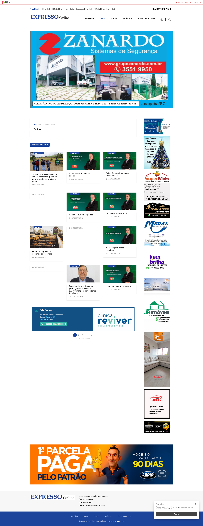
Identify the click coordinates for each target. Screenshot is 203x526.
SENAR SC (39, 153)
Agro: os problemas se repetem (116, 249)
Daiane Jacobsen (77, 9)
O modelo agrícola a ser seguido (80, 174)
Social (114, 18)
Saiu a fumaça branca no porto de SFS (117, 174)
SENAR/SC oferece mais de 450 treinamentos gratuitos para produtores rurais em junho (44, 178)
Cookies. (160, 504)
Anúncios (127, 18)
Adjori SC (179, 2)
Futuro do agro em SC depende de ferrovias (42, 252)
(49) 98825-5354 (86, 499)
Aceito (176, 514)
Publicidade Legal (146, 18)
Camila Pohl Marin (51, 9)
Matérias (89, 18)
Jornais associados (193, 2)
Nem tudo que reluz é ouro (118, 286)
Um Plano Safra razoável (117, 213)
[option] (65, 9)
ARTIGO (74, 153)
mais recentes (39, 145)
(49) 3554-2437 (85, 502)
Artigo (102, 18)
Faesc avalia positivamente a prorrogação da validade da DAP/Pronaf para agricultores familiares (82, 290)
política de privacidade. (164, 509)
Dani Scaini (64, 9)
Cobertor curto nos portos (81, 214)
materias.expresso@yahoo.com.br (94, 496)
